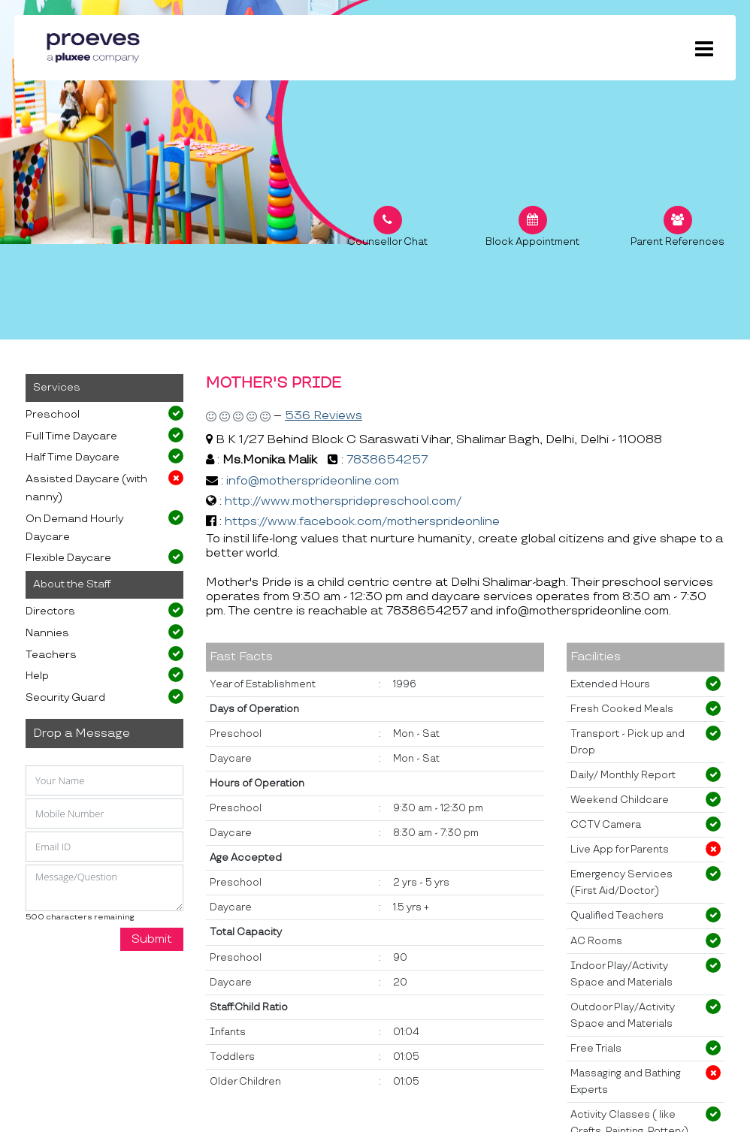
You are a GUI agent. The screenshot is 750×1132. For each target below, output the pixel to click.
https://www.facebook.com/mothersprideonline (362, 522)
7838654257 (387, 460)
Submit (152, 939)
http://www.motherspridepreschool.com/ (343, 501)
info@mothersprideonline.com (312, 481)
